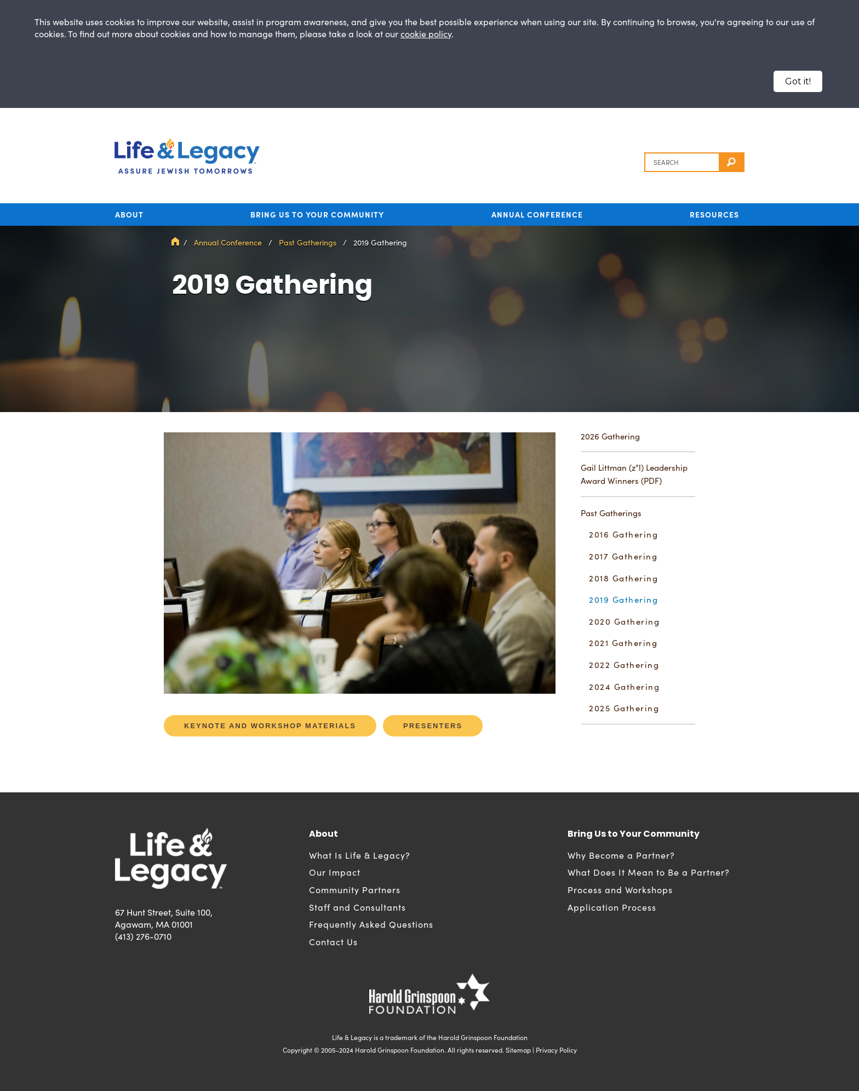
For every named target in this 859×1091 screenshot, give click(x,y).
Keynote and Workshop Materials (270, 726)
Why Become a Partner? (621, 855)
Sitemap (518, 1050)
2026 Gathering (610, 436)
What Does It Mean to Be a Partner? (649, 872)
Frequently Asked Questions (371, 924)
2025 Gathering (624, 707)
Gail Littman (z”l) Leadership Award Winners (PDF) (634, 474)
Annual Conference (537, 214)
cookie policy (425, 33)
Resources (714, 214)
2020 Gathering (624, 621)
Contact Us (333, 941)
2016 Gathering (623, 534)
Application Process (612, 907)
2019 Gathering (623, 599)
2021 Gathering (623, 642)
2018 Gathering (623, 578)
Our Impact (334, 872)
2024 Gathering (624, 686)
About (129, 214)
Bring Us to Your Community (317, 214)
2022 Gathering (624, 664)
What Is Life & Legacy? (359, 855)
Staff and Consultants (357, 907)
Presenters (432, 726)
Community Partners (354, 889)
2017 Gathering (623, 556)
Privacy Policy (556, 1050)
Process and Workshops (620, 889)
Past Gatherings (307, 242)
